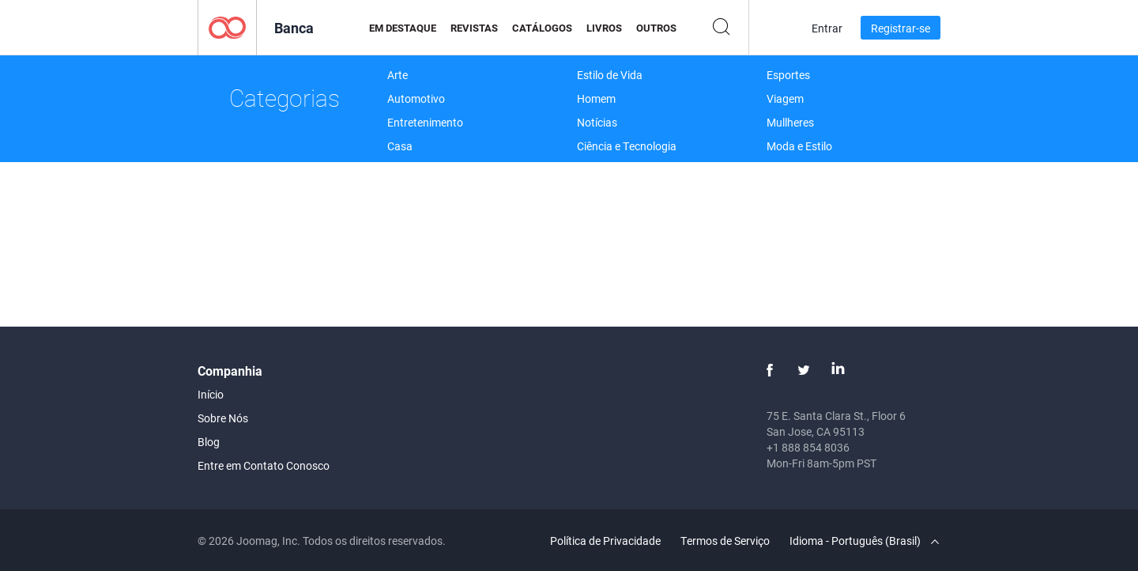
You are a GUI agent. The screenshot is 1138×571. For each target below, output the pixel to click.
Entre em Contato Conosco (264, 465)
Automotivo (416, 98)
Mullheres (790, 122)
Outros (656, 28)
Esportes (788, 74)
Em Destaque (402, 28)
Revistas (474, 28)
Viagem (785, 98)
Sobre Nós (223, 417)
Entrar (827, 28)
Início (211, 394)
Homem (596, 98)
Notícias (597, 122)
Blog (209, 441)
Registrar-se (900, 28)
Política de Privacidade (605, 540)
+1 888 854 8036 (808, 447)
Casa (400, 145)
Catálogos (542, 28)
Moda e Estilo (799, 145)
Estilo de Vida (609, 74)
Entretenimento (425, 122)
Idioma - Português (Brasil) (864, 540)
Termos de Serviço (725, 540)
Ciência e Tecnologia (626, 145)
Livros (604, 28)
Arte (397, 74)
